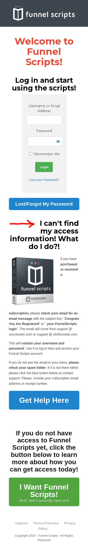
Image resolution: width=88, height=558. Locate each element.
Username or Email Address (44, 108)
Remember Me (44, 154)
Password (44, 131)
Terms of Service (46, 523)
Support (21, 523)
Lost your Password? (44, 180)
